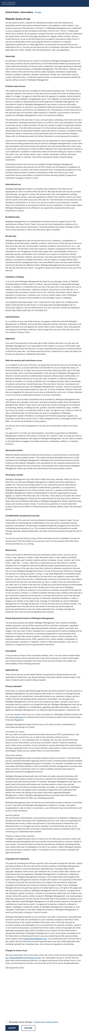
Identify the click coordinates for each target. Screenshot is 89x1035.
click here (19, 717)
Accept (12, 1028)
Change (38, 12)
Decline (28, 1028)
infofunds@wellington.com (35, 939)
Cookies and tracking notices (45, 1022)
